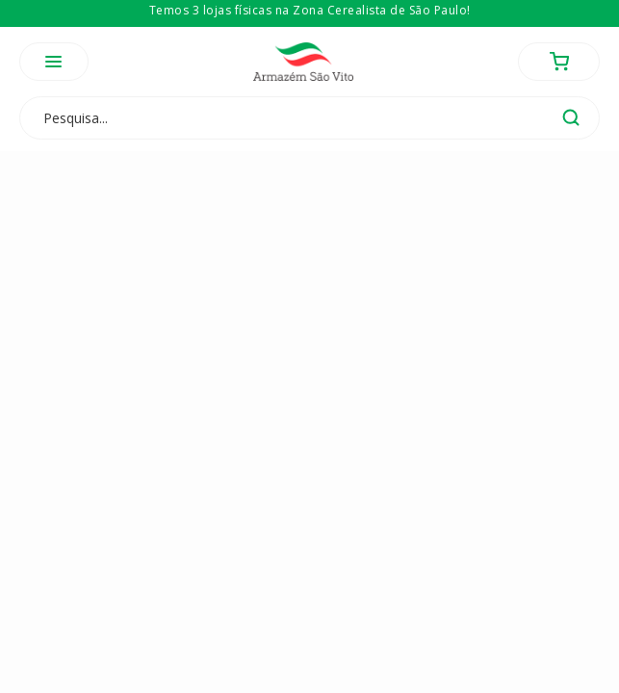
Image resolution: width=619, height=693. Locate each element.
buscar (570, 117)
